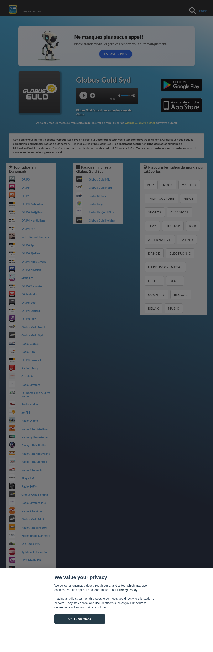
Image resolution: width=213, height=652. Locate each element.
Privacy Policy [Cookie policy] (127, 590)
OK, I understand (79, 619)
